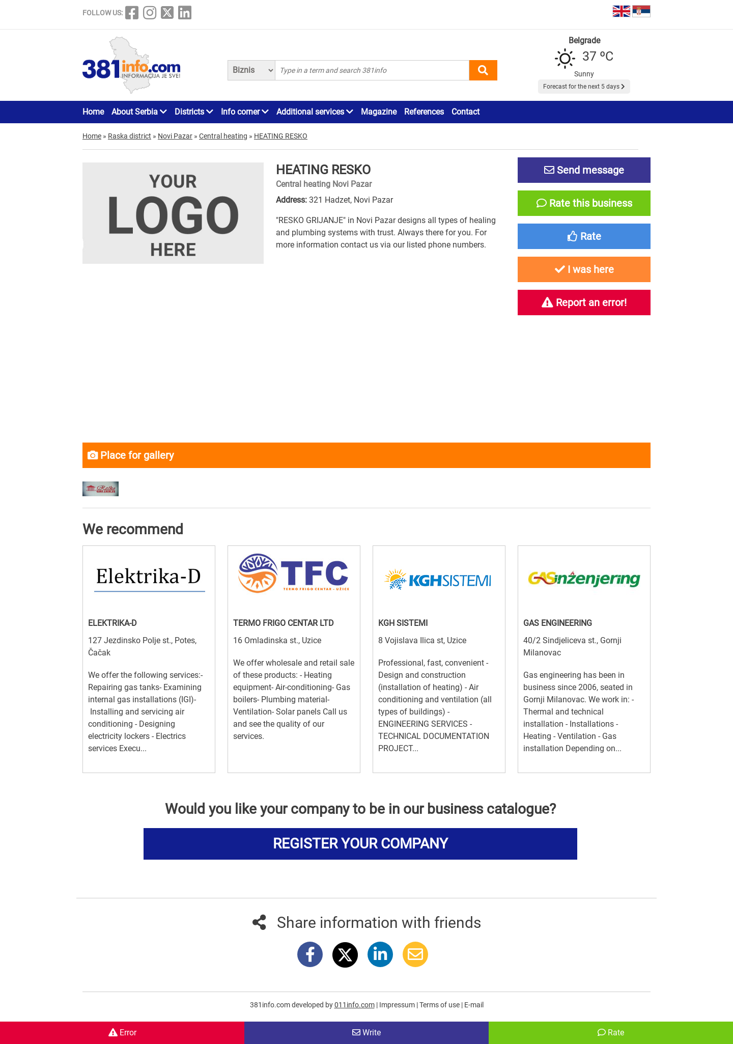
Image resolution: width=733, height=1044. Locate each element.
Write (366, 1032)
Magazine (379, 112)
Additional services (314, 112)
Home (93, 112)
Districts (194, 112)
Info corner (245, 112)
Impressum (397, 1005)
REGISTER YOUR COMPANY (360, 843)
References (424, 112)
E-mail (474, 1005)
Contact (466, 112)
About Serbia (139, 112)
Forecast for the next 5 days (584, 86)
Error (122, 1032)
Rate (611, 1032)
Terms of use (440, 1005)
